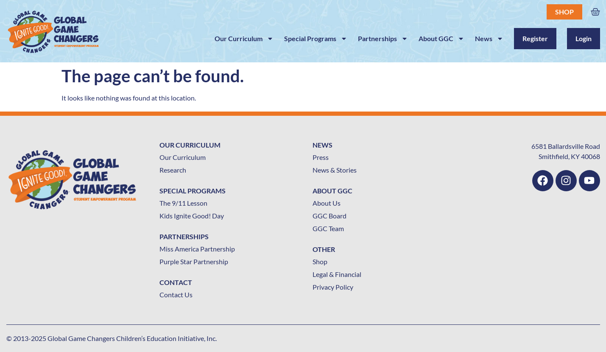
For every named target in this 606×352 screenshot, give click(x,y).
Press (321, 157)
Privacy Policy (333, 287)
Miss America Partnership (197, 249)
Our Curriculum (244, 38)
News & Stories (335, 170)
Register (535, 38)
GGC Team (328, 228)
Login (583, 38)
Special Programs (315, 38)
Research (172, 170)
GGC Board (329, 216)
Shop (564, 12)
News (489, 38)
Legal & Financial (337, 274)
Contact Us (176, 295)
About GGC (441, 38)
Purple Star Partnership (193, 261)
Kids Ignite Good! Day (191, 216)
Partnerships (383, 38)
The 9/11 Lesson (183, 203)
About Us (327, 203)
